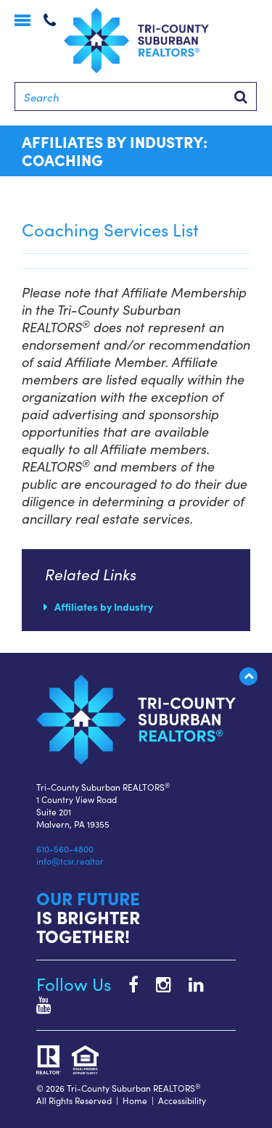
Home (135, 1100)
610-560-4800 (65, 848)
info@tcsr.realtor (70, 861)
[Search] (136, 96)
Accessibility (182, 1100)
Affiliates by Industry (103, 606)
